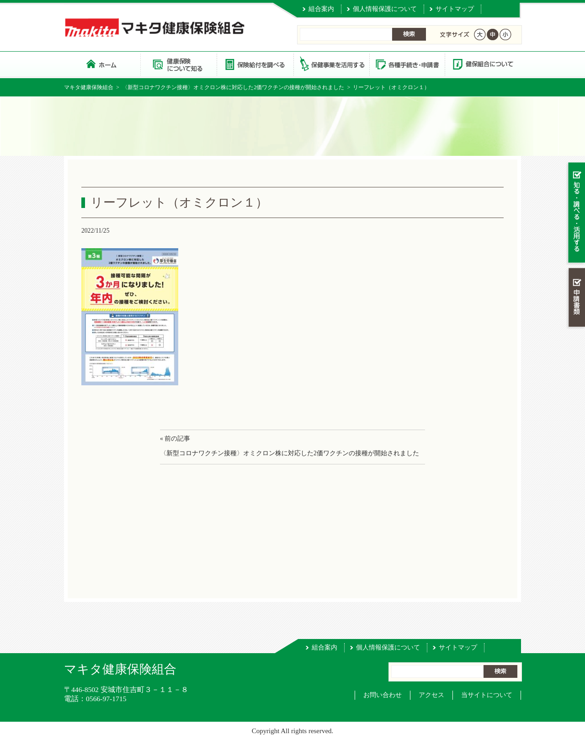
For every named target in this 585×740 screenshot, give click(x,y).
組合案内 (321, 8)
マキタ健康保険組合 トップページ (102, 64)
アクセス (431, 695)
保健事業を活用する (331, 64)
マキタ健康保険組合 (88, 87)
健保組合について (483, 64)
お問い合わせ (382, 695)
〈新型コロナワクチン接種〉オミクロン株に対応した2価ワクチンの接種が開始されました (233, 87)
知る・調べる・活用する (575, 213)
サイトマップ (455, 8)
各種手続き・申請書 (407, 64)
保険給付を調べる (255, 64)
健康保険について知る (178, 64)
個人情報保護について (385, 8)
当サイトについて (486, 695)
